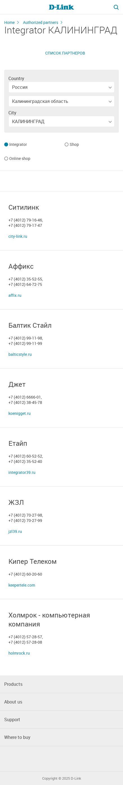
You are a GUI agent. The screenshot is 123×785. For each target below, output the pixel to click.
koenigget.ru (19, 413)
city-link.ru (17, 236)
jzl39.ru (15, 531)
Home (9, 22)
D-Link (76, 778)
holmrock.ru (19, 653)
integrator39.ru (21, 472)
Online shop (19, 159)
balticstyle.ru (20, 354)
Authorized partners (40, 22)
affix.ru (14, 295)
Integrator (18, 144)
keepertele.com (21, 585)
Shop (74, 144)
